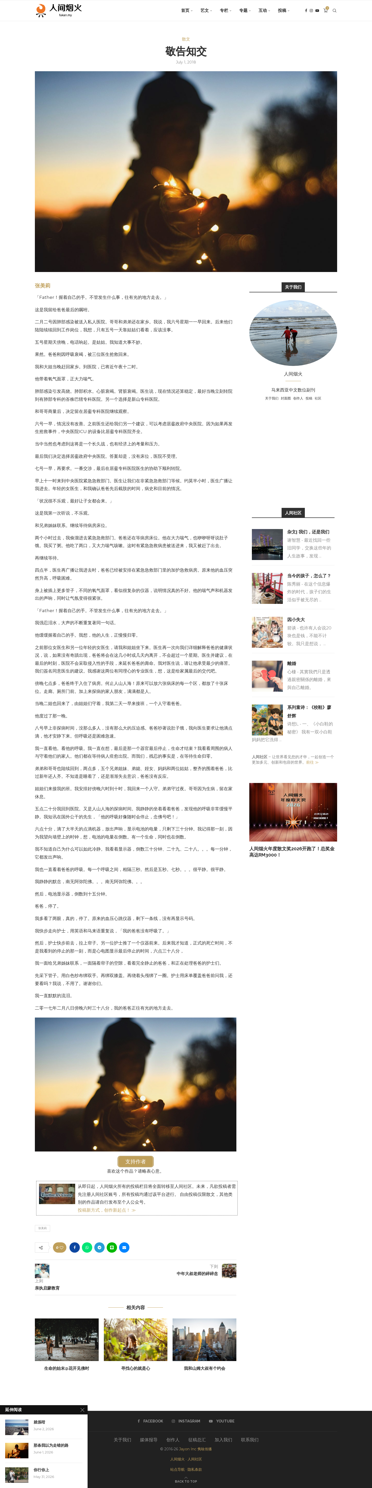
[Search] (334, 10)
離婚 (291, 663)
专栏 (224, 10)
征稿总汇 (197, 1439)
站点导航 (177, 1469)
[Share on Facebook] (74, 1247)
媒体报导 (149, 1439)
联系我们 (250, 1439)
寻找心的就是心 (135, 1368)
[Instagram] (311, 10)
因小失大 (296, 619)
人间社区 (195, 1459)
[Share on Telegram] (99, 1247)
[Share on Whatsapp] (87, 1247)
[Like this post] (61, 1247)
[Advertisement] (293, 454)
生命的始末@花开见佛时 (66, 1368)
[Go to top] (186, 1481)
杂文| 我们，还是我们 (308, 531)
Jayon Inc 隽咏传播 (195, 1449)
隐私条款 (195, 1469)
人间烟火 (177, 1459)
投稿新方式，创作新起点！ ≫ (107, 1210)
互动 (263, 10)
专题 (243, 10)
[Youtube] (317, 10)
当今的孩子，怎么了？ (309, 575)
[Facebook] (306, 10)
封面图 (286, 398)
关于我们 (271, 398)
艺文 (204, 10)
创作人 (298, 398)
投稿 (282, 10)
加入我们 (223, 1439)
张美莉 (42, 286)
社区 (318, 398)
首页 (185, 10)
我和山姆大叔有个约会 (204, 1368)
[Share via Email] (124, 1247)
